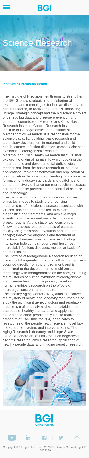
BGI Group (58, 447)
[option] (44, 378)
